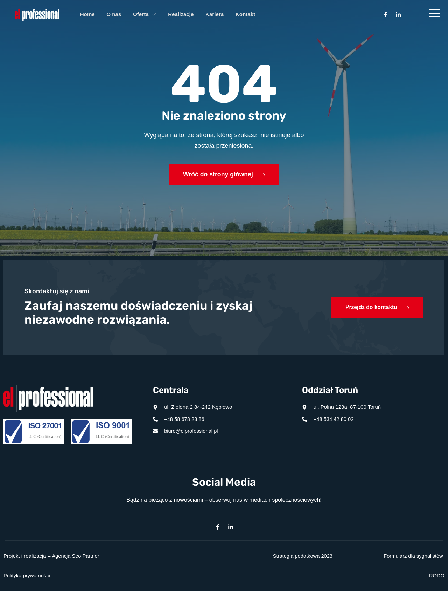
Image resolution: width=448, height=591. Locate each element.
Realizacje (188, 15)
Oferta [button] (149, 15)
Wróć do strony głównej (224, 174)
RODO (436, 575)
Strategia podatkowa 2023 (302, 556)
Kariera (224, 15)
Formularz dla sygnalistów (412, 556)
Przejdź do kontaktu (376, 307)
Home (88, 15)
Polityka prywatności (27, 575)
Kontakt (257, 15)
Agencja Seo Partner (76, 556)
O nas (117, 15)
